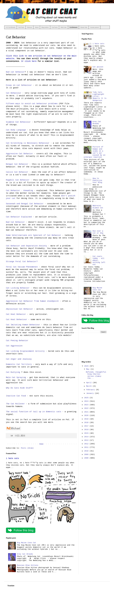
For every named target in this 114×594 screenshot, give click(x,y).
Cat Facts (21, 27)
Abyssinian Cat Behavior (19, 309)
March (89, 386)
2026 (87, 366)
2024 (87, 401)
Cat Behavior (74, 27)
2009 (87, 455)
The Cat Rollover (15, 404)
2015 (87, 433)
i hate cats (12, 458)
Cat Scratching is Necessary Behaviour (27, 143)
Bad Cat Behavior (15, 222)
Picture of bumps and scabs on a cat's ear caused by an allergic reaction (94, 152)
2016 (87, 430)
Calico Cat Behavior (17, 172)
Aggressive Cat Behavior (19, 154)
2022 (87, 408)
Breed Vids (84, 27)
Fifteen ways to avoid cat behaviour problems (32, 104)
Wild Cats (64, 27)
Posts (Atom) (27, 448)
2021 (87, 412)
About (36, 27)
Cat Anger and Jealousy (19, 359)
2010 (87, 451)
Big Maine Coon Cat (26, 543)
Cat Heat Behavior (16, 314)
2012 (87, 444)
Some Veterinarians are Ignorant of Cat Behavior (33, 235)
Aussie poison (94, 27)
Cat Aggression (14, 346)
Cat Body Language (16, 130)
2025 (87, 398)
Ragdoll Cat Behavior (17, 180)
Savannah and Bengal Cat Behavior (25, 204)
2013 (87, 440)
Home (41, 444)
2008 (87, 458)
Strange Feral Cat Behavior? (22, 261)
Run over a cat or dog (98, 232)
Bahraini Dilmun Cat (98, 207)
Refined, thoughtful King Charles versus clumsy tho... (96, 375)
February (91, 390)
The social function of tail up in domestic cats (33, 412)
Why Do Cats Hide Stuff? (19, 388)
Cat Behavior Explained (19, 217)
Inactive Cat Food (16, 396)
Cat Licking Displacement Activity (25, 351)
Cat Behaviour (13, 93)
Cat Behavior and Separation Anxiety (26, 246)
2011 (87, 447)
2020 (87, 415)
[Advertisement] (94, 347)
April (89, 383)
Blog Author (45, 27)
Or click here (28, 61)
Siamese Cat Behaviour (18, 122)
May (88, 369)
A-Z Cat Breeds (10, 27)
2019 (87, 419)
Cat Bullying (13, 372)
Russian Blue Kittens (27, 565)
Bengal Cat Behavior (17, 164)
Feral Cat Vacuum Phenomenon (22, 267)
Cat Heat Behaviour (16, 319)
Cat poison (98, 67)
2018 (87, 423)
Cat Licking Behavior (17, 288)
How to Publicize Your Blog (97, 180)
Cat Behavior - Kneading (19, 190)
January (90, 393)
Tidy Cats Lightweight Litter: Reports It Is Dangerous (99, 96)
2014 (87, 437)
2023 (87, 405)
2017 (87, 426)
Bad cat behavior (15, 72)
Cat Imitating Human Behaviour (23, 325)
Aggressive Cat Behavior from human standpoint (32, 301)
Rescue (29, 27)
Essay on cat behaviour (19, 85)
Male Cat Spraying (16, 377)
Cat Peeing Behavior (17, 341)
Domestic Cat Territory (19, 364)
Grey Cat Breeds (25, 554)
